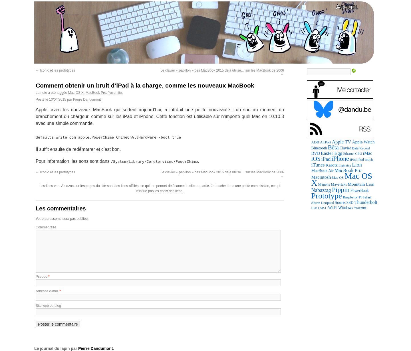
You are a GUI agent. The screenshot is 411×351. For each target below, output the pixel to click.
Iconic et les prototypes (55, 70)
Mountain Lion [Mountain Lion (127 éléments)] (361, 184)
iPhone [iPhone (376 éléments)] (340, 158)
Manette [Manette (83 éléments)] (324, 184)
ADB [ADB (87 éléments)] (315, 142)
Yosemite (115, 93)
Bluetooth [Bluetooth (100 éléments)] (319, 148)
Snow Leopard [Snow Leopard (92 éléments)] (322, 202)
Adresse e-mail (47, 291)
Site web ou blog (48, 306)
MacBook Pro (96, 93)
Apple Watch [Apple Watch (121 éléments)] (363, 141)
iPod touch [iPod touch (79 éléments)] (365, 160)
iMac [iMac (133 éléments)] (367, 153)
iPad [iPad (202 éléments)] (326, 159)
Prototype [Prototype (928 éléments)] (326, 195)
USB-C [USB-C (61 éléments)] (322, 208)
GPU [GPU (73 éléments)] (358, 154)
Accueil (347, 7)
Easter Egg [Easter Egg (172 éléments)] (331, 153)
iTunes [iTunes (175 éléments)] (318, 165)
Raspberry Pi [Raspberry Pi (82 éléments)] (352, 197)
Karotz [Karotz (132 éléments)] (331, 165)
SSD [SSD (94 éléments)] (350, 202)
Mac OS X (76, 93)
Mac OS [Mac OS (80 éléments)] (338, 178)
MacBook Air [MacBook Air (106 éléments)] (322, 170)
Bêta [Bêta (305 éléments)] (333, 147)
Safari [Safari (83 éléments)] (366, 197)
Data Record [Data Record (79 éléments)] (361, 148)
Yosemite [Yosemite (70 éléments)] (360, 208)
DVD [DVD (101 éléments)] (315, 153)
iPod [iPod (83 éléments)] (353, 160)
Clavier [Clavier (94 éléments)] (345, 148)
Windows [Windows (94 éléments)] (345, 208)
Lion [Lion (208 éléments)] (357, 165)
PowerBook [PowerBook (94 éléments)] (359, 190)
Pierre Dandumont (87, 100)
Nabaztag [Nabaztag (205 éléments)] (321, 190)
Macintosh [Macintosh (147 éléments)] (321, 177)
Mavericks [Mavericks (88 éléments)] (339, 184)
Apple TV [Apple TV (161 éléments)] (341, 142)
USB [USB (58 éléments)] (314, 208)
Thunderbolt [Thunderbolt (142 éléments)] (365, 202)
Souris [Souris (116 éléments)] (340, 202)
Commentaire (46, 227)
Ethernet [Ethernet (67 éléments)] (348, 153)
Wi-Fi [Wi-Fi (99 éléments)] (333, 208)
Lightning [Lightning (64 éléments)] (345, 165)
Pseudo (41, 277)
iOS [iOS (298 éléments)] (316, 159)
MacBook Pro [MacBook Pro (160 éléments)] (348, 170)
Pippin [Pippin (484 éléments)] (341, 189)
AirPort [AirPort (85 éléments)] (325, 142)
